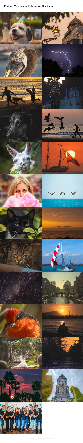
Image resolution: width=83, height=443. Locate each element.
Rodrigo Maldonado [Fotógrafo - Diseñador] (29, 6)
